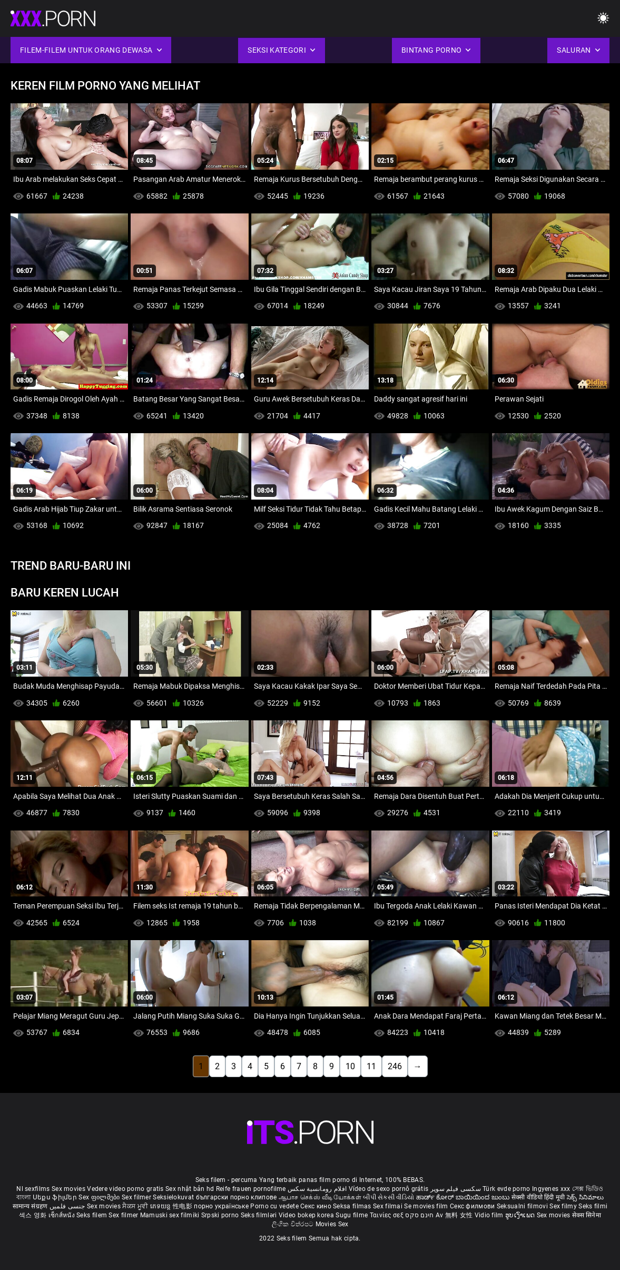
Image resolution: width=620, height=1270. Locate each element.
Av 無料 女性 (454, 1215)
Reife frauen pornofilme (251, 1189)
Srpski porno (220, 1215)
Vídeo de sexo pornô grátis (389, 1189)
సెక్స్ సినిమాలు (585, 1197)
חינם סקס (419, 1215)
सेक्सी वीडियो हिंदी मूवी (538, 1197)
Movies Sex (332, 1224)
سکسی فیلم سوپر (455, 1189)
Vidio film (490, 1215)
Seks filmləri (260, 1215)
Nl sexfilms (33, 1189)
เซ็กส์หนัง (62, 1215)
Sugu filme (352, 1215)
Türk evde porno (506, 1189)
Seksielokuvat (174, 1197)
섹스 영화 (33, 1215)
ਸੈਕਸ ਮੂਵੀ (136, 1206)
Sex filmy (563, 1206)
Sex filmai (388, 1206)
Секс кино (316, 1206)
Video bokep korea (306, 1215)
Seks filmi (592, 1206)
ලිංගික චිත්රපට (294, 1224)
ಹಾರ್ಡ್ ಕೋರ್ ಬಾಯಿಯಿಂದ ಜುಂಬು (463, 1197)
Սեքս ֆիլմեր (56, 1197)
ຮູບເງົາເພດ (521, 1215)
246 (395, 1066)
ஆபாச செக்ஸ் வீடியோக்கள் (320, 1197)
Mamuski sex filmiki (170, 1215)
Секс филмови (473, 1206)
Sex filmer (137, 1197)
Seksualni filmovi (523, 1206)
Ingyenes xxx (551, 1189)
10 (350, 1066)
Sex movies (69, 1189)
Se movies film (427, 1206)
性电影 (183, 1206)
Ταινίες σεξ (388, 1215)
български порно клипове (236, 1197)
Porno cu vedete (274, 1206)
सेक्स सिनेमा (586, 1215)
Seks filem (92, 1215)
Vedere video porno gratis (125, 1189)
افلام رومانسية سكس (317, 1189)
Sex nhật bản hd (189, 1189)
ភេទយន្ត (161, 1206)
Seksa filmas (353, 1206)
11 (371, 1066)
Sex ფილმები (100, 1197)
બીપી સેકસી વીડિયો (388, 1197)
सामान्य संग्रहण (31, 1206)
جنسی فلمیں (68, 1206)
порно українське (221, 1206)
